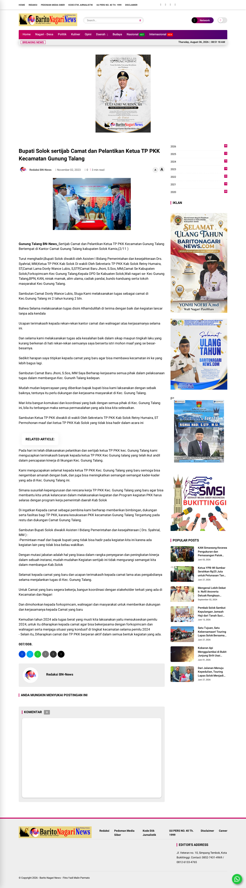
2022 (199, 177)
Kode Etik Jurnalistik (80, 5)
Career (223, 830)
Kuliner (75, 34)
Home (22, 5)
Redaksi (33, 5)
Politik (62, 34)
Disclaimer (131, 5)
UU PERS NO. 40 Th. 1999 (108, 5)
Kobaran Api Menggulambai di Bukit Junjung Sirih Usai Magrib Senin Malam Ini (212, 652)
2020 (199, 192)
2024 (199, 161)
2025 (199, 154)
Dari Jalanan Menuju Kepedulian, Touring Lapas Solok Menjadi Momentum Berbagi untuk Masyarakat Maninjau (211, 672)
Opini (88, 34)
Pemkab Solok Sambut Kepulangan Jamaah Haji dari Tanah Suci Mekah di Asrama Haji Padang (212, 611)
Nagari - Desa (44, 34)
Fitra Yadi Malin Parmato (76, 877)
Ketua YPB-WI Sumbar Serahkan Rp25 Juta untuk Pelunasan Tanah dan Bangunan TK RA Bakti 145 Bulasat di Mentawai (212, 572)
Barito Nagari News (50, 877)
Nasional (136, 34)
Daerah (100, 34)
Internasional (161, 34)
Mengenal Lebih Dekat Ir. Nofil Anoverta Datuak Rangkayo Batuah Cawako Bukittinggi (212, 592)
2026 (199, 146)
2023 (199, 169)
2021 (199, 184)
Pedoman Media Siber (53, 5)
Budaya (117, 34)
